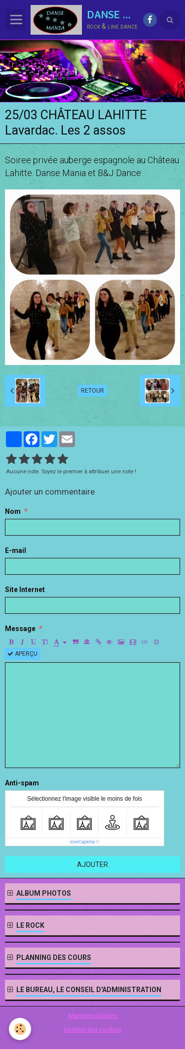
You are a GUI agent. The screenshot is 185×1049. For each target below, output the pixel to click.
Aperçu (22, 653)
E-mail (15, 550)
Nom (13, 511)
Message (20, 629)
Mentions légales (93, 1015)
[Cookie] (20, 1029)
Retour (92, 390)
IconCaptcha (82, 841)
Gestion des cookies (93, 1029)
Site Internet (25, 589)
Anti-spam (22, 783)
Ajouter (92, 864)
